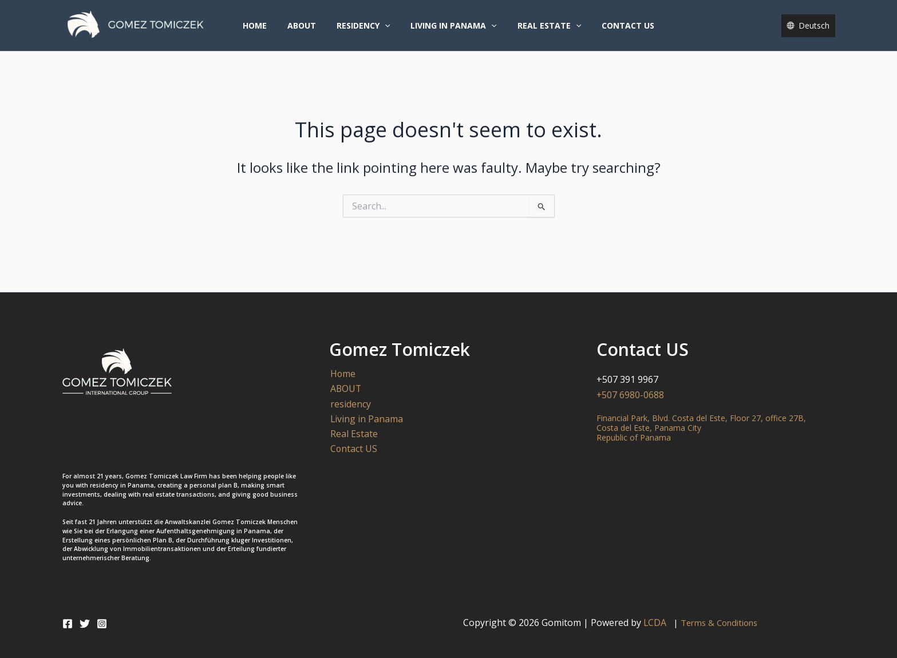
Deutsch (814, 30)
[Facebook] (67, 624)
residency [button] (365, 31)
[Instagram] (102, 624)
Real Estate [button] (542, 31)
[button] (387, 31)
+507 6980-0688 (630, 395)
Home (266, 30)
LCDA (657, 622)
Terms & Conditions (719, 622)
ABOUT (308, 30)
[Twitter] (85, 624)
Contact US (616, 30)
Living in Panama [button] (451, 31)
